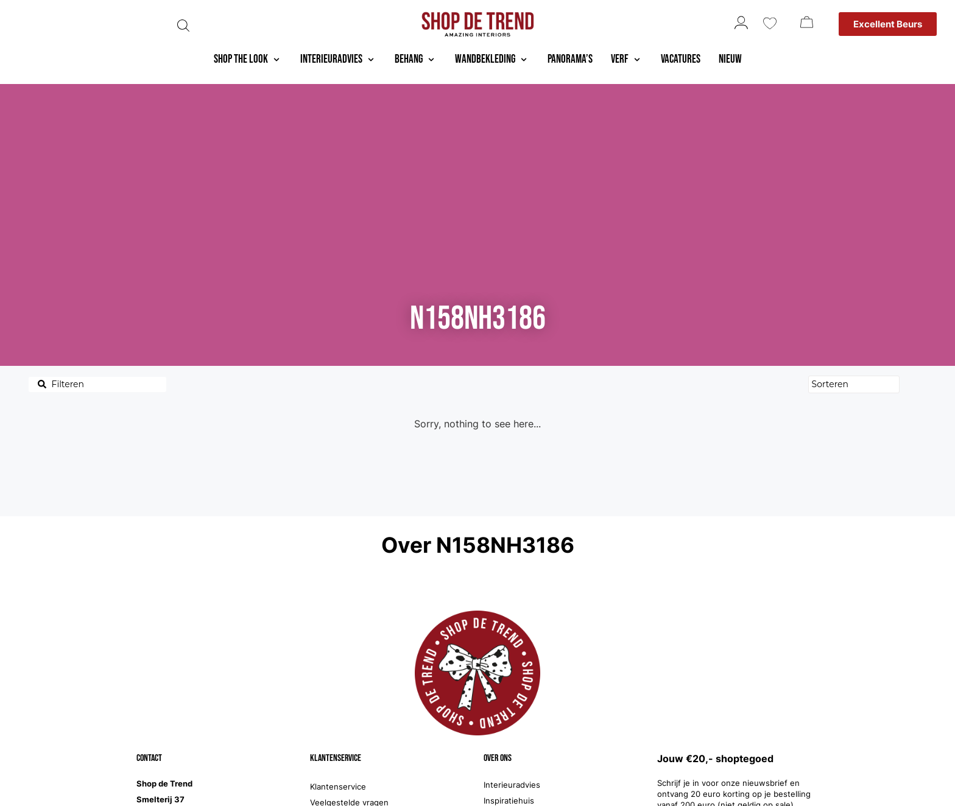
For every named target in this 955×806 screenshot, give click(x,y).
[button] (248, 60)
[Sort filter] (854, 384)
